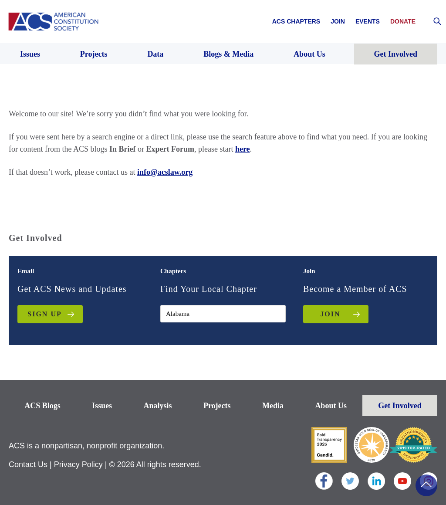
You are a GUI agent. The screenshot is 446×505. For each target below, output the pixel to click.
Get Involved (400, 405)
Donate (403, 21)
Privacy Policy (78, 464)
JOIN (330, 314)
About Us (331, 405)
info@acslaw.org (165, 172)
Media (273, 405)
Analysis (158, 405)
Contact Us (28, 464)
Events (367, 21)
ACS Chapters (296, 21)
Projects (217, 405)
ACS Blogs (42, 405)
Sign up (44, 314)
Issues (102, 405)
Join (338, 21)
